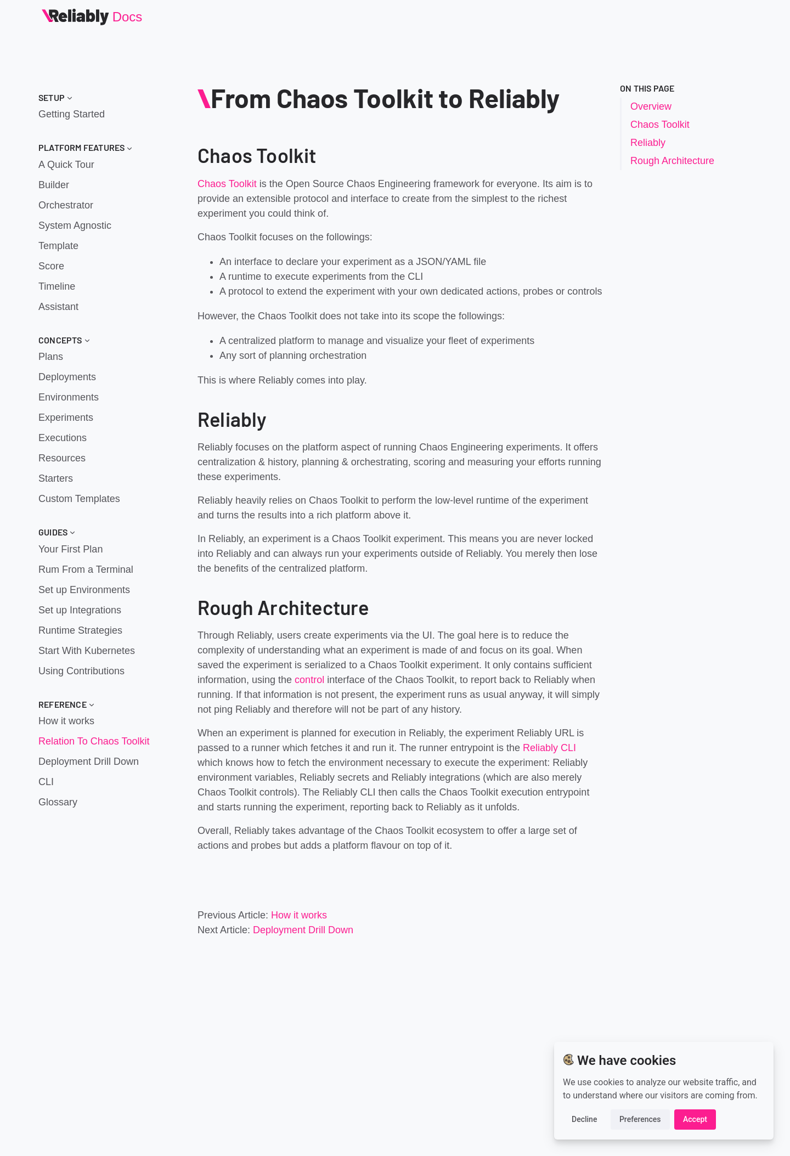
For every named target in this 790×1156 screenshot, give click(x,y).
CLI (46, 781)
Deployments (67, 376)
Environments (68, 397)
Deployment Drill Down (88, 761)
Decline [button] (584, 1119)
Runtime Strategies (80, 630)
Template (58, 245)
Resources (62, 458)
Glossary (57, 802)
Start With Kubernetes (86, 650)
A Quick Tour (66, 164)
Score (51, 266)
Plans (50, 356)
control (309, 679)
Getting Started (71, 114)
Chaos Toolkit (227, 183)
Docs (127, 16)
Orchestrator (65, 205)
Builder (53, 184)
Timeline (56, 286)
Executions (62, 437)
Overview (651, 106)
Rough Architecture (672, 160)
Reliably (647, 142)
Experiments (65, 417)
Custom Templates (79, 498)
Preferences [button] (640, 1119)
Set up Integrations (79, 610)
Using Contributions (81, 671)
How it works (66, 720)
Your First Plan (70, 549)
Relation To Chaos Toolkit (93, 741)
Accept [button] (695, 1119)
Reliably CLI (549, 747)
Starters (55, 478)
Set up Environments (84, 589)
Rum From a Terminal (85, 569)
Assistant (58, 306)
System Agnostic (74, 225)
